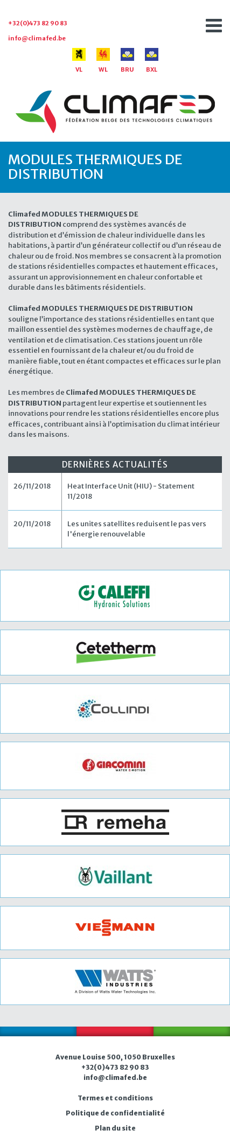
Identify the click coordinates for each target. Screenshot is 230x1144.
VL (79, 60)
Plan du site (115, 1128)
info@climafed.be (37, 38)
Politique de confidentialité (115, 1113)
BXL (151, 60)
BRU (127, 60)
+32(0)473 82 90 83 (37, 23)
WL (103, 60)
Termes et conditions (115, 1098)
